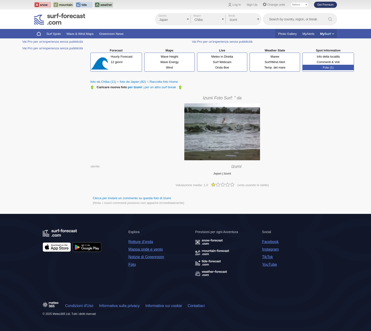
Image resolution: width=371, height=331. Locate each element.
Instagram (270, 249)
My (327, 34)
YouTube (269, 264)
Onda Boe (222, 67)
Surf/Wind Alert (275, 62)
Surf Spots (53, 34)
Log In (237, 4)
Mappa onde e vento (145, 249)
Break (232, 15)
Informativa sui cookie (163, 306)
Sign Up (252, 4)
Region (197, 15)
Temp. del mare (275, 67)
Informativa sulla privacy (119, 306)
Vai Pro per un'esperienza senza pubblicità (52, 41)
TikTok (267, 257)
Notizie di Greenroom (146, 257)
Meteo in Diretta (222, 56)
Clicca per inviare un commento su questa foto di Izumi (132, 198)
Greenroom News (111, 34)
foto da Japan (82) (133, 81)
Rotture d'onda (140, 242)
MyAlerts (308, 34)
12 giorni (117, 62)
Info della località (328, 56)
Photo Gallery (287, 34)
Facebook (270, 242)
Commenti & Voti (328, 62)
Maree (274, 56)
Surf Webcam (222, 62)
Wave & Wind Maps (80, 34)
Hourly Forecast (121, 56)
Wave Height (169, 56)
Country (162, 15)
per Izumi (135, 87)
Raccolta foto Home (164, 81)
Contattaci (196, 306)
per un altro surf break (160, 87)
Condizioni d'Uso (79, 306)
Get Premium (325, 4)
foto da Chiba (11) (103, 81)
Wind (169, 67)
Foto (132, 264)
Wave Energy (169, 62)
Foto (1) (328, 67)
